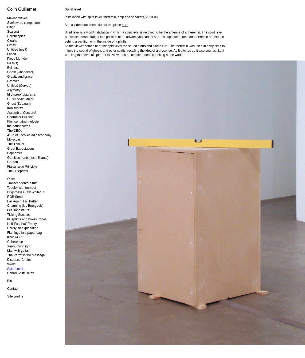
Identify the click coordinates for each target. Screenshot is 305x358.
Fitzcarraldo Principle (22, 166)
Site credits (15, 296)
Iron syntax (15, 108)
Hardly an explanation (22, 228)
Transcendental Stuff (22, 183)
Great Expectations (20, 148)
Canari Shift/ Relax (20, 273)
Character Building (20, 117)
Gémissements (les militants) (27, 158)
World (11, 264)
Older (11, 179)
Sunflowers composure (23, 23)
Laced (11, 54)
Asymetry (14, 90)
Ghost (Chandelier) (20, 72)
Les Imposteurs (18, 210)
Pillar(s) (12, 63)
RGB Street (15, 197)
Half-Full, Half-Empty (22, 224)
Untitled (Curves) (19, 86)
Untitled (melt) (17, 49)
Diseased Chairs (19, 260)
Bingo (11, 27)
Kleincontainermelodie (23, 121)
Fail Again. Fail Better (22, 201)
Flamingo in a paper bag (24, 233)
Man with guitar (18, 251)
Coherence (15, 242)
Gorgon (12, 162)
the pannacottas (18, 126)
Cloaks (12, 41)
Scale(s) (13, 31)
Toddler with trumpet (21, 188)
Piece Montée (17, 59)
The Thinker (15, 144)
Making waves (17, 18)
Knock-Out (14, 237)
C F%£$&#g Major (20, 99)
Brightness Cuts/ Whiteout (25, 192)
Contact (12, 289)
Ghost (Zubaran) (19, 103)
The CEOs (14, 131)
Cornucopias (16, 36)
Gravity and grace (20, 76)
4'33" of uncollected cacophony (29, 135)
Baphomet (14, 153)
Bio (9, 281)
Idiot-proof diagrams (21, 94)
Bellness (13, 68)
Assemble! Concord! (21, 113)
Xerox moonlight (18, 246)
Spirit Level (15, 269)
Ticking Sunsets (18, 215)
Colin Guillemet (21, 9)
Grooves (13, 81)
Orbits (11, 45)
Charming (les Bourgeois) (25, 206)
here (125, 25)
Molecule (13, 139)
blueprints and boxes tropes (26, 219)
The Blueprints (17, 171)
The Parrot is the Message (26, 255)
